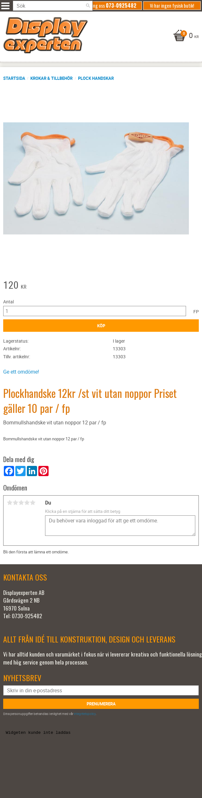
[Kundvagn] (99, 36)
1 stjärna (9, 502)
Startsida (14, 78)
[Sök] (88, 6)
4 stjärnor (27, 502)
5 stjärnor (32, 502)
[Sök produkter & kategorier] (53, 6)
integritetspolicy (85, 713)
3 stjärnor (21, 502)
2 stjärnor (15, 502)
